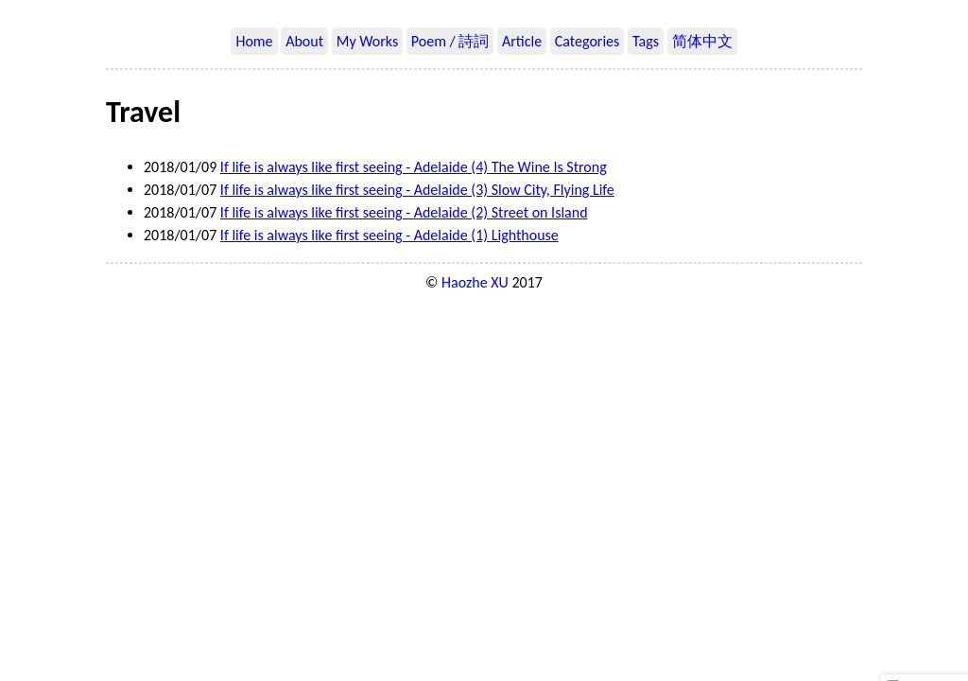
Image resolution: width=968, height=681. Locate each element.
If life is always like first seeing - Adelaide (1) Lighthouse (389, 235)
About (304, 41)
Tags (645, 41)
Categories (587, 41)
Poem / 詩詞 (450, 41)
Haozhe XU (475, 282)
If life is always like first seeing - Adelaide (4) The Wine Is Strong (413, 167)
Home (253, 41)
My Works (368, 41)
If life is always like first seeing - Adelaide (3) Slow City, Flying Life (417, 190)
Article (522, 41)
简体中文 (702, 41)
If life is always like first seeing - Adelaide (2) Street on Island (404, 212)
